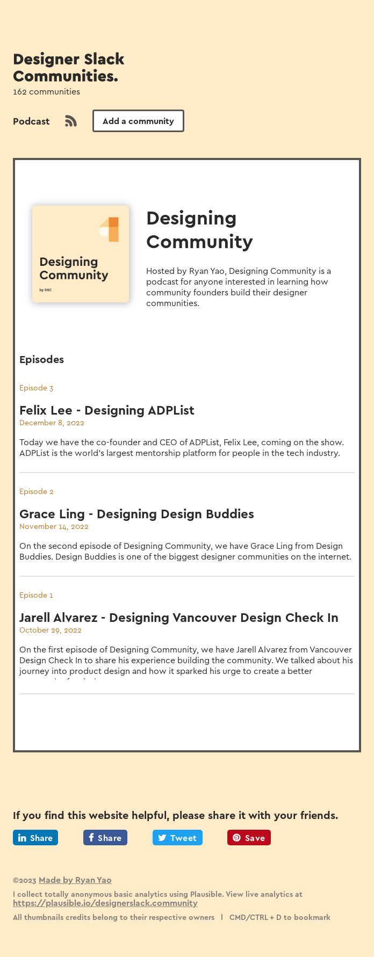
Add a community (138, 120)
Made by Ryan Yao (75, 879)
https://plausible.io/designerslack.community (105, 902)
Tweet (177, 837)
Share (35, 837)
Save (249, 837)
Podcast (31, 120)
